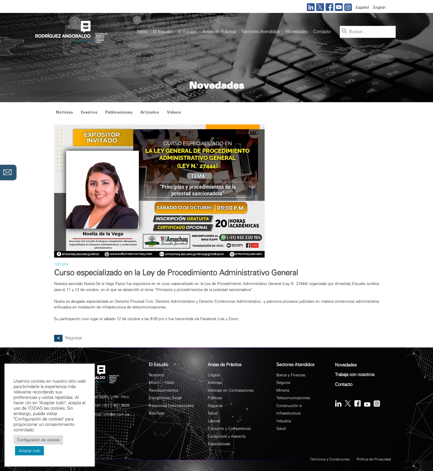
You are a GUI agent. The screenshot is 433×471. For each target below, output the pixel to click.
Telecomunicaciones (293, 398)
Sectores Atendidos (261, 31)
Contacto (322, 31)
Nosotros (156, 375)
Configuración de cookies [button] (38, 440)
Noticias (64, 113)
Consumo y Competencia (229, 428)
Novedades (296, 31)
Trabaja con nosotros (354, 374)
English (379, 7)
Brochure (156, 413)
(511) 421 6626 (117, 405)
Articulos (149, 113)
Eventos (89, 113)
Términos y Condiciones (330, 459)
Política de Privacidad (374, 459)
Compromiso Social (165, 398)
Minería (282, 390)
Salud (212, 413)
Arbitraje (215, 382)
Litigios (214, 375)
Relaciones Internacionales (171, 406)
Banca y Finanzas (290, 375)
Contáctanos (8, 172)
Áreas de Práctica (219, 31)
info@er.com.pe (116, 414)
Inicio (142, 31)
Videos (174, 113)
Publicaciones (118, 113)
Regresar (73, 338)
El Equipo (187, 31)
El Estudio (162, 31)
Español (362, 7)
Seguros (215, 406)
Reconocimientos (163, 390)
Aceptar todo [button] (29, 451)
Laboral (214, 421)
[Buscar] (344, 31)
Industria (283, 421)
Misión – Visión (162, 382)
